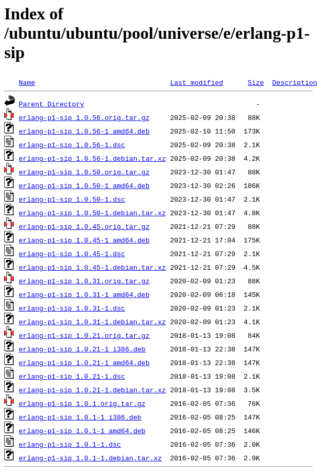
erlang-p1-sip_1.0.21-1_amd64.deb (84, 362)
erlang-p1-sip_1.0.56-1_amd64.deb (84, 131)
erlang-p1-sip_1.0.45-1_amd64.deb (84, 240)
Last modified (196, 82)
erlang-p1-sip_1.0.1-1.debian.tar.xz (90, 457)
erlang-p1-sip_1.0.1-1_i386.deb (80, 417)
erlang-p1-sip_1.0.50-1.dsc (72, 199)
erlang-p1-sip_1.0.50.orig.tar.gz (84, 172)
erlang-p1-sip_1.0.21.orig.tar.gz (84, 335)
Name (27, 82)
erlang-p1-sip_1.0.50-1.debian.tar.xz (92, 212)
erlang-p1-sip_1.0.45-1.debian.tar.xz (92, 267)
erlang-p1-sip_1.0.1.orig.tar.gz (82, 403)
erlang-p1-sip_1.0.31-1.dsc (72, 308)
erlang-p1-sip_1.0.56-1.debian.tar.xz (92, 158)
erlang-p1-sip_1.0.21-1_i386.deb (82, 349)
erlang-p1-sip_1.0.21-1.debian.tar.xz (92, 389)
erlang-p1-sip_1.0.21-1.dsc (72, 376)
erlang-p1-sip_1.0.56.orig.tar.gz (84, 117)
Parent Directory (51, 103)
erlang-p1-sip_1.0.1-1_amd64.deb (82, 430)
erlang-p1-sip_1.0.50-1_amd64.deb (84, 185)
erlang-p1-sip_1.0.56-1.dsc (72, 144)
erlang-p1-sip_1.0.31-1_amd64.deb (84, 294)
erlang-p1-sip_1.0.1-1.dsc (70, 444)
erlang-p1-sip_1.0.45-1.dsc (72, 253)
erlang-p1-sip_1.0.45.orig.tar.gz (84, 226)
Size (256, 82)
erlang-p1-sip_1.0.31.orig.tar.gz (84, 280)
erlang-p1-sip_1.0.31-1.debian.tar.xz (92, 321)
